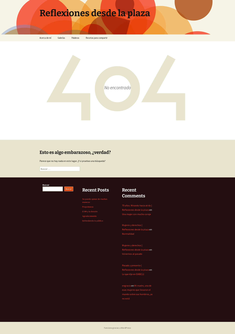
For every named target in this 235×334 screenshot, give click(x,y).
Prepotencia (87, 206)
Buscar (46, 185)
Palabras (75, 37)
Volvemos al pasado (132, 253)
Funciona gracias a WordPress (117, 328)
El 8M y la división (90, 211)
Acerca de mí (45, 37)
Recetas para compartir (96, 37)
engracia (126, 285)
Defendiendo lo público (92, 220)
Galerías (61, 37)
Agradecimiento (89, 216)
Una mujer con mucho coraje (136, 214)
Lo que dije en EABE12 (133, 274)
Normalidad (128, 233)
